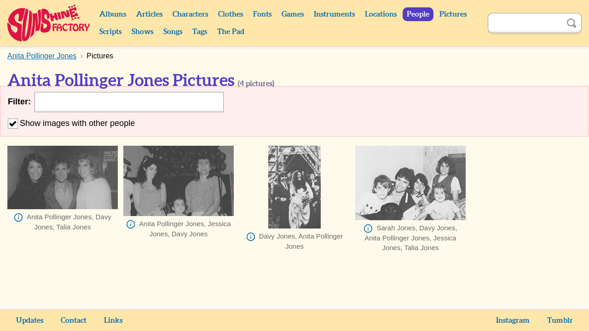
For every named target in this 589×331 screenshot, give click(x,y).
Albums (112, 14)
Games (293, 14)
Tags (199, 31)
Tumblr (560, 320)
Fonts (262, 14)
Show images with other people (71, 123)
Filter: (19, 101)
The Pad (230, 31)
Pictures (453, 14)
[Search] (524, 23)
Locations (381, 14)
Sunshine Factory (49, 23)
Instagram (513, 320)
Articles (149, 14)
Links (113, 320)
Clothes (230, 14)
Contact (74, 320)
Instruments (334, 14)
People (418, 14)
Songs (172, 31)
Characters (190, 14)
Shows (142, 31)
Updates (29, 320)
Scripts (110, 31)
